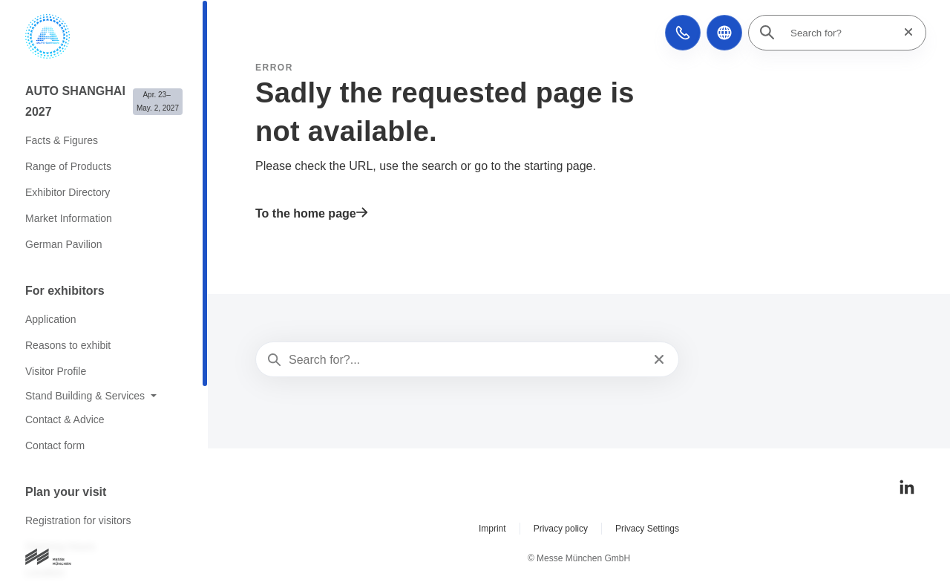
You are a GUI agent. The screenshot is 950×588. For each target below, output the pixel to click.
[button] (683, 32)
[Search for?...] (466, 360)
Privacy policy (561, 528)
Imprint (492, 528)
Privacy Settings (647, 528)
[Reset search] (904, 32)
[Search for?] (842, 33)
